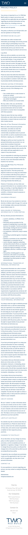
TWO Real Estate (14, 499)
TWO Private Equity (14, 501)
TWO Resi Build (14, 503)
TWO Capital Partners (14, 497)
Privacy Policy (19, 528)
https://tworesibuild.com (13, 25)
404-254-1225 (14, 510)
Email (14, 512)
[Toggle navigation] (25, 3)
